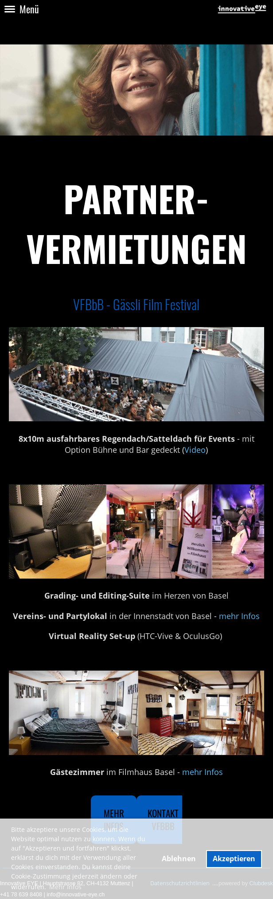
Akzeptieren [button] (234, 858)
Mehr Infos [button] (65, 887)
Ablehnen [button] (179, 858)
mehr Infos (239, 616)
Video (195, 449)
